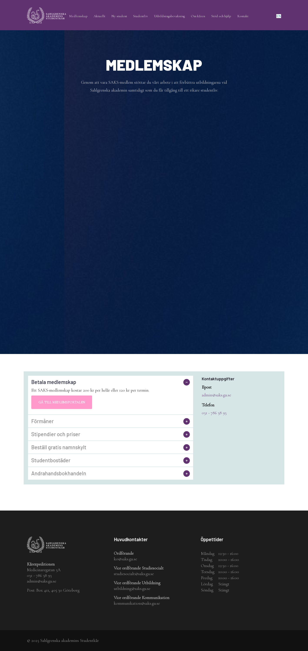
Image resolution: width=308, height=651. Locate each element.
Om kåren (199, 16)
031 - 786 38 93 (214, 413)
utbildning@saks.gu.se (132, 588)
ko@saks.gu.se (125, 559)
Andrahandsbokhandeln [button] (58, 473)
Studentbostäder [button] (50, 460)
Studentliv (142, 16)
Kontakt (244, 16)
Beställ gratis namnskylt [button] (58, 447)
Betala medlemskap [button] (53, 382)
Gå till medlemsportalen (61, 402)
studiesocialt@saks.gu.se (134, 573)
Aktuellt (101, 16)
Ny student (121, 16)
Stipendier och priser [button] (55, 434)
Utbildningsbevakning (170, 16)
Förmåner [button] (42, 421)
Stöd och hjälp (222, 16)
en (279, 16)
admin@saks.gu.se (216, 395)
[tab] (110, 382)
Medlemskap (80, 16)
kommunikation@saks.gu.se (137, 603)
